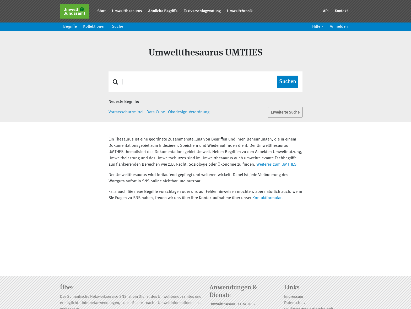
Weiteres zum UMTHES (276, 164)
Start (101, 11)
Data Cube (156, 112)
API (325, 11)
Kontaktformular (267, 198)
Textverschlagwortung (202, 11)
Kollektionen (94, 27)
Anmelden (339, 27)
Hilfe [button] (316, 27)
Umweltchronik (240, 11)
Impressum (293, 297)
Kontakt (341, 11)
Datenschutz (295, 303)
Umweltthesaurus (127, 11)
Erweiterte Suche (285, 113)
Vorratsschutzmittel (126, 112)
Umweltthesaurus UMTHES (232, 304)
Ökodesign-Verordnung (188, 112)
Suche (117, 27)
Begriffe (70, 27)
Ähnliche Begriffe (162, 11)
